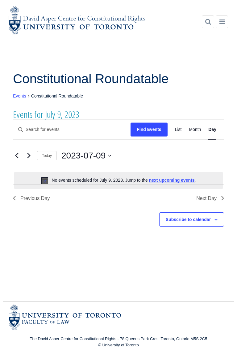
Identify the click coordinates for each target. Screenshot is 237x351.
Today (47, 156)
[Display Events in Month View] (195, 129)
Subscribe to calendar (188, 219)
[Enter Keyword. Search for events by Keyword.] (72, 129)
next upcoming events (172, 180)
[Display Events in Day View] (212, 129)
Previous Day (31, 198)
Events (19, 95)
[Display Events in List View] (178, 129)
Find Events (149, 129)
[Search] (208, 21)
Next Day (210, 198)
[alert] (118, 180)
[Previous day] (16, 155)
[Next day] (28, 155)
